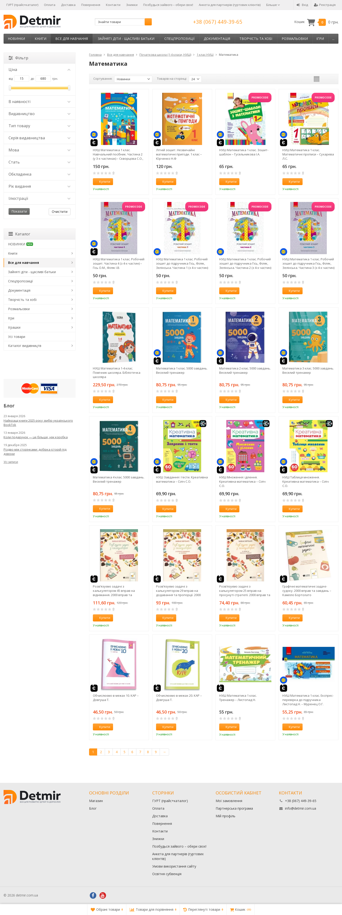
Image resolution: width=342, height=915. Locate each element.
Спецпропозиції (179, 38)
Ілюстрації (40, 198)
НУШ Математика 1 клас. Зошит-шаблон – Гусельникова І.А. (243, 152)
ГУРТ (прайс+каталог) (22, 5)
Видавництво (40, 113)
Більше (273, 5)
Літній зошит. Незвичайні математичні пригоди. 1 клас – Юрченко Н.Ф (179, 154)
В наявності (40, 101)
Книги (40, 38)
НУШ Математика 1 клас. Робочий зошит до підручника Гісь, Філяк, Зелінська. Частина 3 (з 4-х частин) (308, 263)
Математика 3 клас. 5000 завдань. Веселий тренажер (308, 370)
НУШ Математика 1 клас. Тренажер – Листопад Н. (238, 697)
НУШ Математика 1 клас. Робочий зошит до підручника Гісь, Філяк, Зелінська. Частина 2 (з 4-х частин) (245, 263)
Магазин (96, 800)
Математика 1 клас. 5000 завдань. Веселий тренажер (182, 370)
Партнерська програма (234, 808)
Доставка (68, 5)
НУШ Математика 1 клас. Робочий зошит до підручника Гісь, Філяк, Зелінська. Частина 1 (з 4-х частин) (182, 263)
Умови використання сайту (174, 866)
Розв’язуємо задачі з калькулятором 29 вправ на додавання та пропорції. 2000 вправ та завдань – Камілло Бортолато (178, 590)
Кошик (316, 22)
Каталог (19, 234)
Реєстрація (325, 5)
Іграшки (14, 327)
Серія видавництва (40, 137)
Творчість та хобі (255, 38)
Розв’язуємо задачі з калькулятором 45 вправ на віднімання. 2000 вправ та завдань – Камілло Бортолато (115, 590)
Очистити (59, 211)
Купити (102, 181)
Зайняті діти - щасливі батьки (126, 38)
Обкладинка (40, 174)
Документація (217, 38)
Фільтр (18, 58)
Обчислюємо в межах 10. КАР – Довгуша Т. (116, 697)
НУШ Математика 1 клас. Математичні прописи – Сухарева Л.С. (308, 154)
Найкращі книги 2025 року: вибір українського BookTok (38, 422)
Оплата (49, 5)
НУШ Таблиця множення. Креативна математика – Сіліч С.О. (305, 481)
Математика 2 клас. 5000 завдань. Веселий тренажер (245, 370)
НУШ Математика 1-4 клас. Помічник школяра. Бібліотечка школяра (116, 372)
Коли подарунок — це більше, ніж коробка (36, 437)
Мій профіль (225, 816)
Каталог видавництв (24, 345)
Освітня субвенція (166, 874)
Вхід (302, 5)
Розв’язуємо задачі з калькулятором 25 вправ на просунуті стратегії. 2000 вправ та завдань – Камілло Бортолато (244, 590)
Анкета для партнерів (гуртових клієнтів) (230, 5)
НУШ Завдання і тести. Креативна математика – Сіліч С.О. (182, 479)
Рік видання (40, 186)
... (333, 38)
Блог (93, 808)
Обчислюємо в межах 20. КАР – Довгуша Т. (179, 697)
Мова (40, 150)
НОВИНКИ (16, 38)
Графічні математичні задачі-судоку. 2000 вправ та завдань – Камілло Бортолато (306, 590)
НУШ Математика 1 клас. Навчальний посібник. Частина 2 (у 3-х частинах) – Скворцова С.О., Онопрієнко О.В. (118, 154)
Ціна (40, 69)
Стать (40, 162)
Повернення (90, 5)
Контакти (113, 5)
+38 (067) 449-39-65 (217, 21)
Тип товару (40, 125)
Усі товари (16, 336)
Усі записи (11, 462)
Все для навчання (71, 38)
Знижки (132, 5)
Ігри (320, 38)
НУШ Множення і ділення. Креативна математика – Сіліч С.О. (242, 481)
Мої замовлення (229, 800)
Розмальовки (295, 38)
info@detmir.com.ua (300, 808)
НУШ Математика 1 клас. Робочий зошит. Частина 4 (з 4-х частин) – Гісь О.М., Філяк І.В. (118, 263)
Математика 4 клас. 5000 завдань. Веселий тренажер (118, 479)
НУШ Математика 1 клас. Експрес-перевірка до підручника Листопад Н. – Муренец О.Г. (307, 699)
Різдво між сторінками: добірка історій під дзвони (35, 451)
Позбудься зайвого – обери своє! (168, 5)
